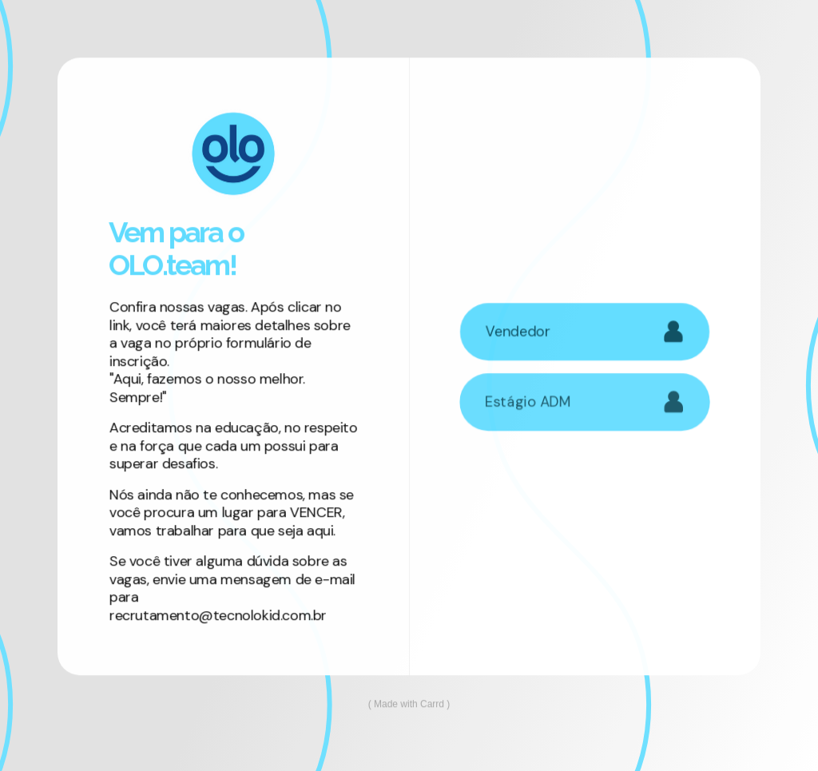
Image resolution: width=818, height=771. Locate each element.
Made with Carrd (409, 704)
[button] (584, 331)
